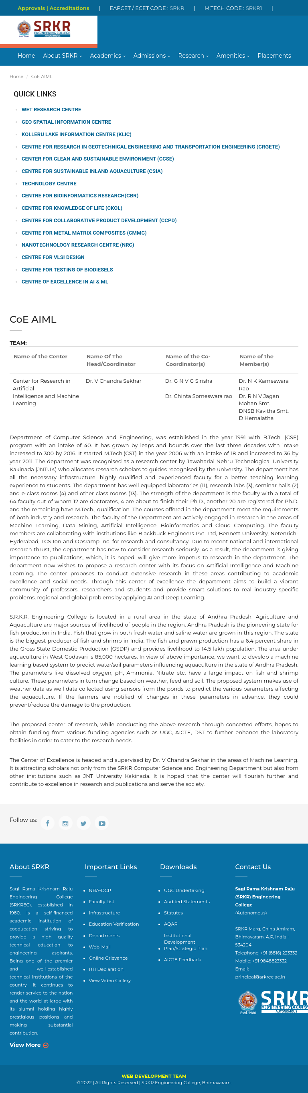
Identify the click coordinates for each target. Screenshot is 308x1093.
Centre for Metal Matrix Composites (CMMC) (84, 232)
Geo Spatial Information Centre (66, 122)
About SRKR (60, 56)
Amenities (231, 56)
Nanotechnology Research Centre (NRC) (77, 245)
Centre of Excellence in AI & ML (64, 281)
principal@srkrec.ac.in (259, 976)
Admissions (150, 56)
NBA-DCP (100, 889)
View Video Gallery (109, 978)
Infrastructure (104, 911)
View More (25, 1044)
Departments (104, 933)
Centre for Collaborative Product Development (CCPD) (98, 220)
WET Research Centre (51, 110)
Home (26, 56)
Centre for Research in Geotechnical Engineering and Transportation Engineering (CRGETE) (150, 147)
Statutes (173, 911)
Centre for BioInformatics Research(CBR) (80, 196)
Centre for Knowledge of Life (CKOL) (72, 208)
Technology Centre (49, 184)
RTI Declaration (106, 967)
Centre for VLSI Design (53, 257)
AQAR (170, 923)
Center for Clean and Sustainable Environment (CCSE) (97, 159)
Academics (105, 56)
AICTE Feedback (182, 951)
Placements (274, 56)
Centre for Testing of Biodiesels (67, 269)
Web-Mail (99, 945)
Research (191, 56)
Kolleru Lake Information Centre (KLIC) (76, 135)
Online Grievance (108, 956)
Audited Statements (186, 900)
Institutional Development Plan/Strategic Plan (193, 937)
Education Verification (113, 923)
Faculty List (101, 900)
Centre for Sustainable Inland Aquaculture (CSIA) (92, 171)
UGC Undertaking (183, 889)
